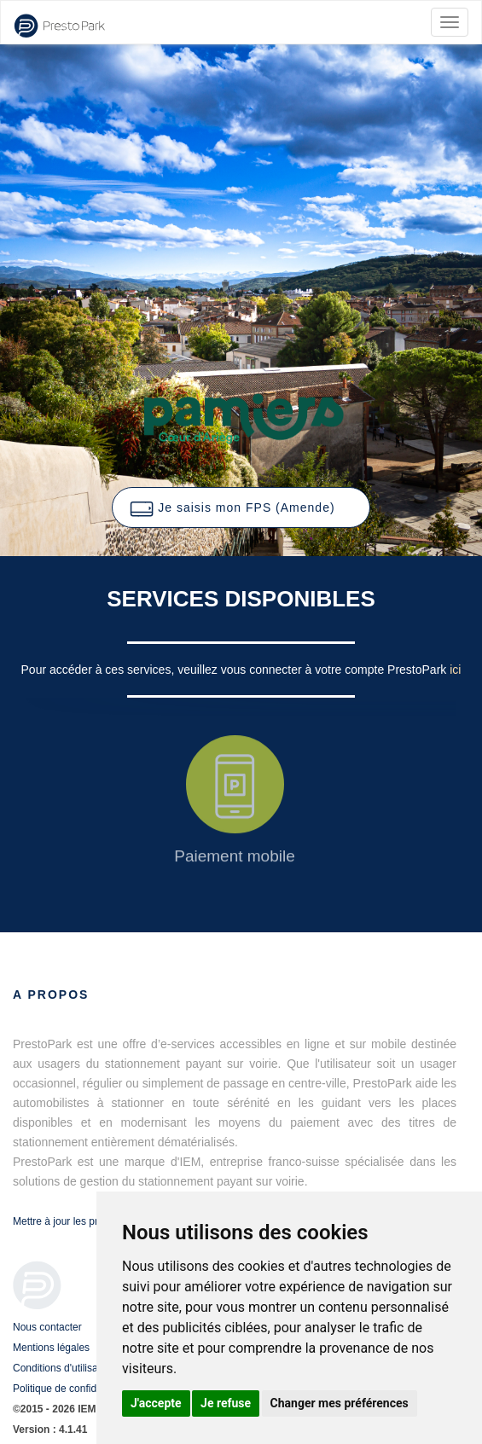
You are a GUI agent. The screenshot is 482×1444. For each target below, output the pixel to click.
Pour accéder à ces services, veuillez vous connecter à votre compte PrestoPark (235, 669)
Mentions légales (51, 1348)
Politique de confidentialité (72, 1389)
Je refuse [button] (225, 1403)
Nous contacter (47, 1327)
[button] (240, 507)
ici (455, 669)
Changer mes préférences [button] (339, 1403)
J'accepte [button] (156, 1403)
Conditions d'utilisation (63, 1368)
